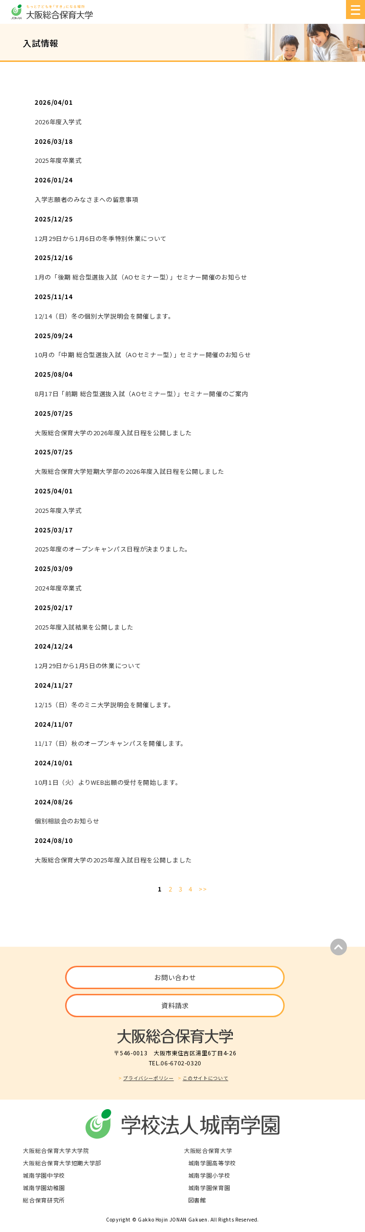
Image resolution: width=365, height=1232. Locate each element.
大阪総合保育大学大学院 (56, 1150)
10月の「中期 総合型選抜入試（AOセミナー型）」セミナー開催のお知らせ (143, 354)
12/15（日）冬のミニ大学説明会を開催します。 (105, 704)
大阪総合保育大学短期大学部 (62, 1163)
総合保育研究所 (44, 1200)
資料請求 (175, 1005)
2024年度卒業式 (58, 587)
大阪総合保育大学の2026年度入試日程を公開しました (113, 432)
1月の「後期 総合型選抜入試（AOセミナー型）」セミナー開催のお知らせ (141, 276)
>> (203, 888)
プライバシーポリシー (148, 1078)
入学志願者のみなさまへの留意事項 (86, 199)
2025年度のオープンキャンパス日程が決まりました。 (113, 548)
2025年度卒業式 (58, 160)
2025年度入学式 (58, 510)
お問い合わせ (175, 977)
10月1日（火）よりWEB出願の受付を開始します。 (108, 782)
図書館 (197, 1200)
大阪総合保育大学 (208, 1150)
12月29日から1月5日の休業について (88, 665)
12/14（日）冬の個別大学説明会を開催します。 (105, 316)
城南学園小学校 (209, 1175)
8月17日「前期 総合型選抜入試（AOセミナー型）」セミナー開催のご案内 (141, 393)
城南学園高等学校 (212, 1163)
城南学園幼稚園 (44, 1187)
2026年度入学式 (58, 121)
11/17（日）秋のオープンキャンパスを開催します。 (111, 743)
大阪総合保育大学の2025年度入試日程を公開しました (113, 859)
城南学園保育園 (209, 1187)
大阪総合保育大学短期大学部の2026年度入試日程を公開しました (129, 471)
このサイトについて (205, 1078)
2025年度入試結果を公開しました (84, 626)
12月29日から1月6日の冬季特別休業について (101, 238)
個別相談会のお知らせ (67, 820)
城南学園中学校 (44, 1175)
